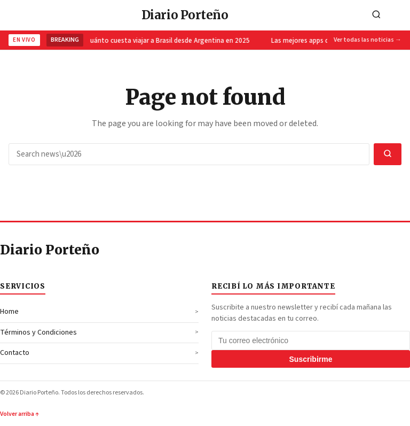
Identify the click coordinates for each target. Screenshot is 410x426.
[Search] (376, 15)
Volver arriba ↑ (19, 414)
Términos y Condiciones (38, 332)
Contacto (14, 352)
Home (9, 311)
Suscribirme (311, 359)
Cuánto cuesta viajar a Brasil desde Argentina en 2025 (168, 40)
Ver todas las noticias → (367, 39)
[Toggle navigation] (399, 15)
